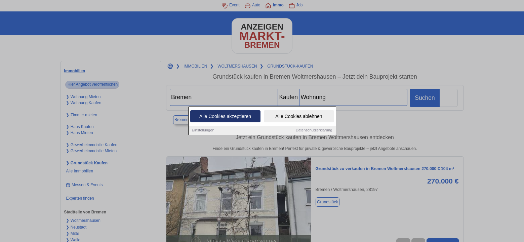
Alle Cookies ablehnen (298, 116)
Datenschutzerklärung (314, 130)
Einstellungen (203, 130)
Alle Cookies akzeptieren (225, 116)
